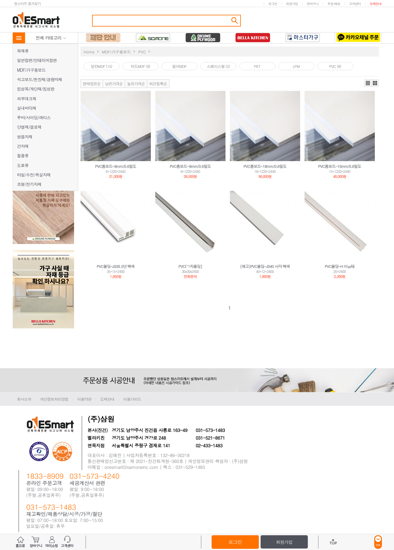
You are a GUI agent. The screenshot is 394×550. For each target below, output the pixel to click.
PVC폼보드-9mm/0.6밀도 (190, 166)
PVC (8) (335, 66)
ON (378, 542)
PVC (142, 52)
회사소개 (24, 399)
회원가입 (292, 3)
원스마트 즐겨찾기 (27, 3)
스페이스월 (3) (218, 66)
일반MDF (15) (101, 66)
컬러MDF (179, 66)
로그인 (272, 3)
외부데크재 (26, 99)
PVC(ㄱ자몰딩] (190, 266)
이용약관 (84, 399)
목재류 (23, 51)
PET (257, 66)
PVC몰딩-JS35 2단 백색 (115, 266)
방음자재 (24, 137)
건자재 (23, 146)
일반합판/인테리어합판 (37, 60)
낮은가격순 (114, 83)
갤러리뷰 (375, 83)
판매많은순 (92, 83)
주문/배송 (333, 3)
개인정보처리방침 (54, 399)
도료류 (23, 165)
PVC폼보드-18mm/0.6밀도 (265, 166)
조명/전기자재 (29, 184)
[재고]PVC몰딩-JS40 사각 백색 (265, 266)
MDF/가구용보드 (31, 70)
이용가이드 (132, 399)
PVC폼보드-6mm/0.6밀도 (115, 166)
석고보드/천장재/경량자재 (39, 79)
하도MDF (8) (140, 66)
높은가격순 (136, 83)
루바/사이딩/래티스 (34, 117)
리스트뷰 (368, 83)
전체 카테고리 (51, 38)
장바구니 (312, 3)
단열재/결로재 (29, 127)
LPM (296, 66)
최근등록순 (158, 83)
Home (89, 52)
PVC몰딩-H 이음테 (339, 266)
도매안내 (376, 3)
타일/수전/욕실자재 (34, 175)
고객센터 (355, 3)
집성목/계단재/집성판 (36, 89)
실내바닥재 (26, 108)
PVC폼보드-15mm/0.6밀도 (339, 166)
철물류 (23, 155)
